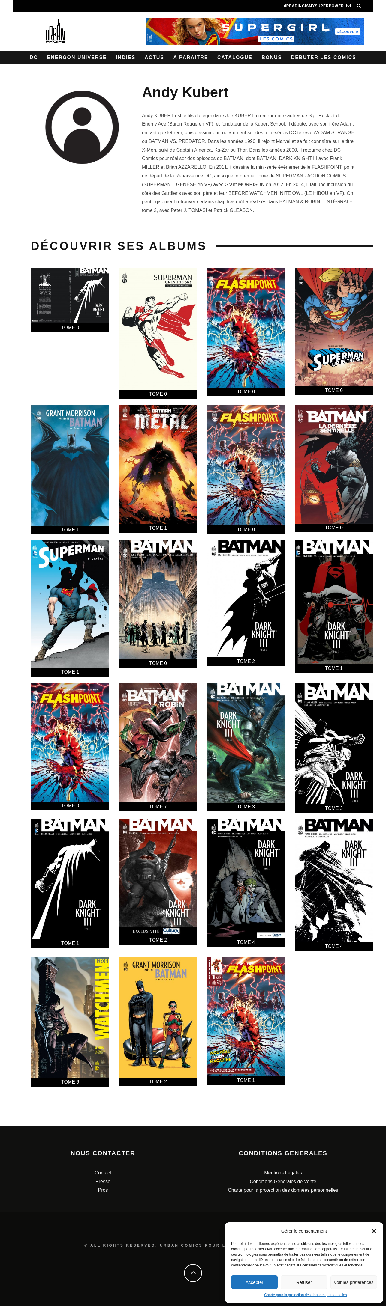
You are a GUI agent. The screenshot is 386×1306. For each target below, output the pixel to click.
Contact (103, 1172)
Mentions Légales (283, 1172)
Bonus (271, 57)
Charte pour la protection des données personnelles (305, 1295)
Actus (154, 57)
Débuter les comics (323, 57)
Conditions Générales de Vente (283, 1181)
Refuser (304, 1282)
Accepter (254, 1282)
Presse (102, 1181)
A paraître (190, 57)
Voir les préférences (354, 1282)
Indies (125, 57)
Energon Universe (77, 57)
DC (34, 57)
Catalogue (234, 57)
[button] (374, 1231)
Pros (103, 1190)
